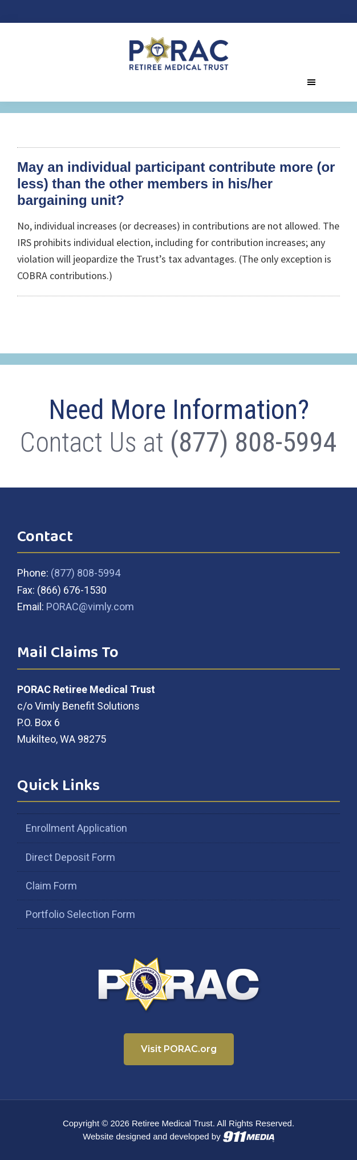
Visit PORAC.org (179, 1049)
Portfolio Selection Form (80, 914)
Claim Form (51, 886)
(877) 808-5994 (253, 442)
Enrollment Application (76, 828)
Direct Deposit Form (70, 857)
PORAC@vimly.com (90, 607)
